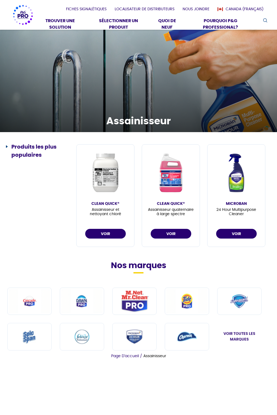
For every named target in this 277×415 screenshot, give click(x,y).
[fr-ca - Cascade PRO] (29, 333)
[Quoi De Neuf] (167, 25)
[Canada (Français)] (243, 9)
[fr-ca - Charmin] (187, 369)
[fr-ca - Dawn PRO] (82, 333)
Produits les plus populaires (34, 151)
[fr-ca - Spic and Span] (29, 369)
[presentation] (86, 9)
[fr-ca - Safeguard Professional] (239, 333)
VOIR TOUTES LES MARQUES (239, 369)
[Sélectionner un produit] (118, 25)
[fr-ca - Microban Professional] (134, 369)
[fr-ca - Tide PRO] (187, 333)
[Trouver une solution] (60, 25)
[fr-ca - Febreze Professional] (82, 369)
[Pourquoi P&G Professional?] (220, 25)
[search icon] (265, 20)
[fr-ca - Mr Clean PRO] (134, 333)
